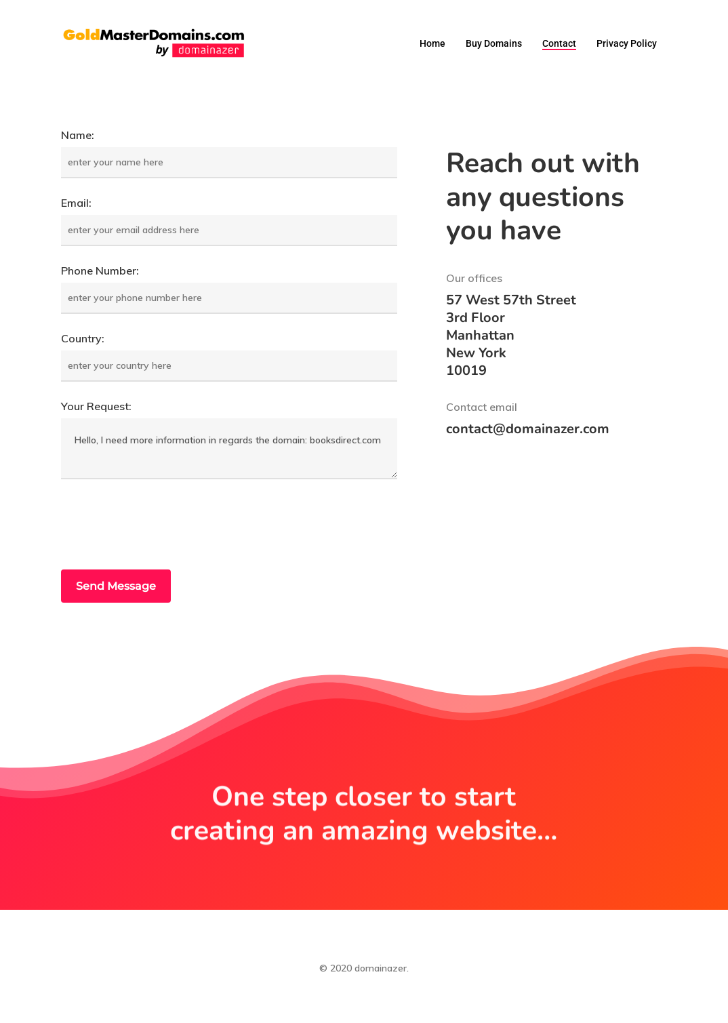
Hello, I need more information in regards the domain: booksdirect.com (229, 448)
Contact (559, 43)
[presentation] (164, 526)
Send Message (116, 586)
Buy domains (494, 43)
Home (432, 43)
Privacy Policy (626, 43)
